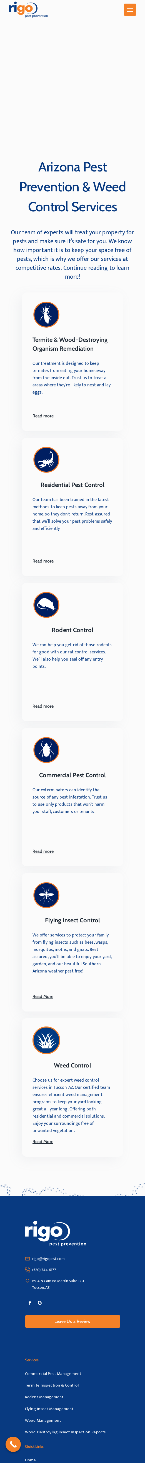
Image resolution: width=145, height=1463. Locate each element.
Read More (47, 996)
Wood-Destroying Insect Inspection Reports (65, 1432)
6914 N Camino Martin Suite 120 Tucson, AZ (58, 1284)
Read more (47, 416)
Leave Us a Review (72, 1321)
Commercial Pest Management (53, 1373)
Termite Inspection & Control (52, 1385)
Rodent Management (44, 1396)
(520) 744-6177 (44, 1270)
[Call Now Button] (13, 1444)
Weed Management (43, 1420)
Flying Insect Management (49, 1408)
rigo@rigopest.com (48, 1259)
